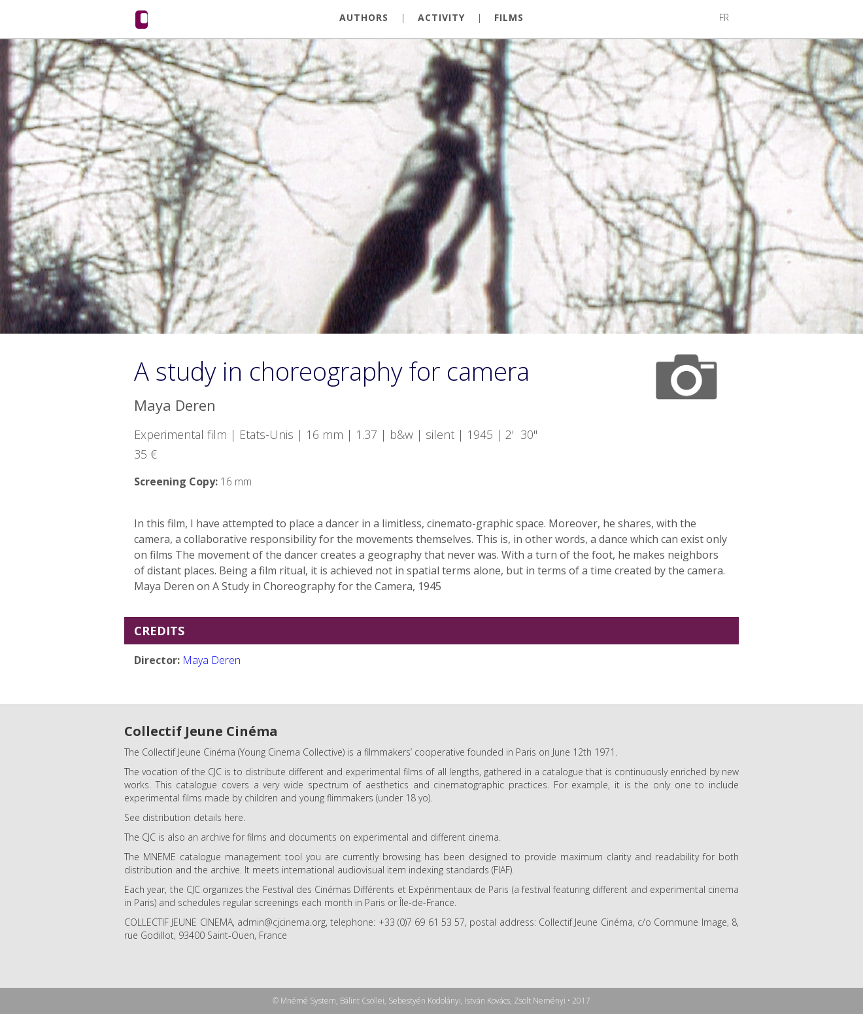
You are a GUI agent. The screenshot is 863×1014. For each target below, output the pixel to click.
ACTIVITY (441, 17)
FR (724, 17)
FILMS (509, 17)
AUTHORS (363, 17)
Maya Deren (211, 660)
